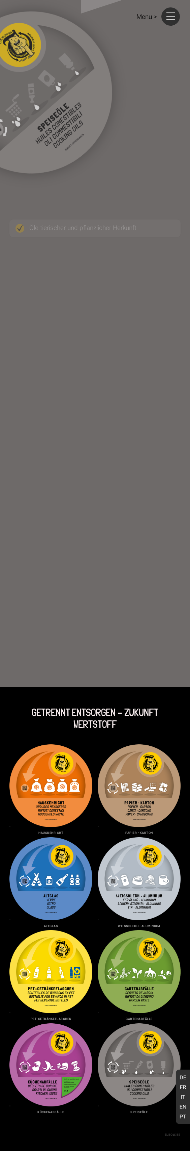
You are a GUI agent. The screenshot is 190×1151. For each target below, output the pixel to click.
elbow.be (173, 1135)
